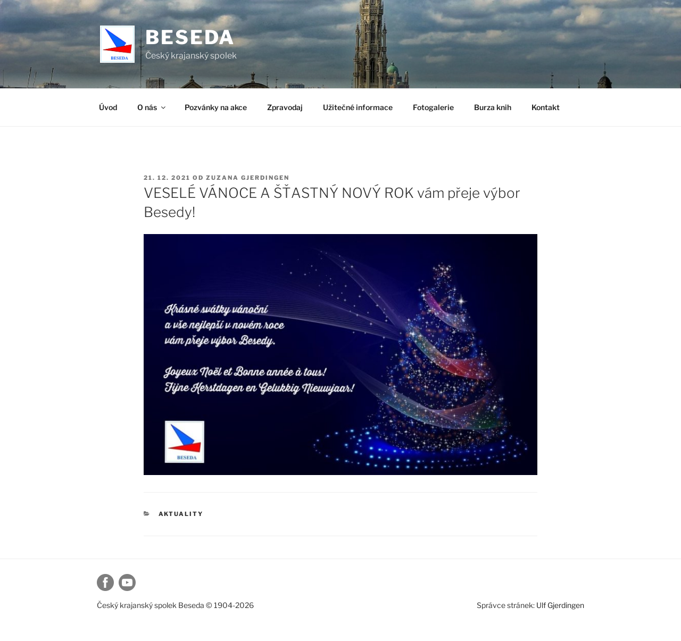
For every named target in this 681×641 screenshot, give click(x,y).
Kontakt (545, 107)
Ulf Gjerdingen (560, 605)
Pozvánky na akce (216, 107)
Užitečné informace (358, 107)
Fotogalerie (433, 107)
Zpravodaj (285, 107)
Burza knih (492, 107)
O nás (152, 107)
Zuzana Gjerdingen (247, 177)
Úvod (108, 107)
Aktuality (181, 514)
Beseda (190, 37)
